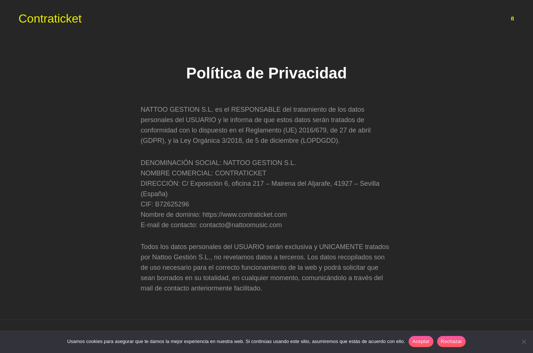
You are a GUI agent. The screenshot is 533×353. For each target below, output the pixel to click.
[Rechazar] (523, 341)
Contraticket (50, 18)
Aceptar (421, 341)
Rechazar (451, 341)
